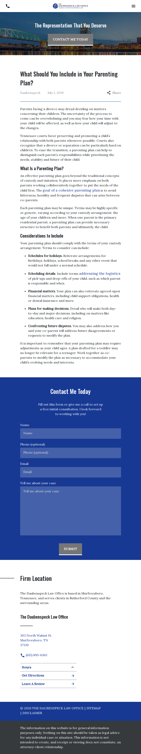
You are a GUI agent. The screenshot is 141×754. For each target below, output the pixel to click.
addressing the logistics (99, 273)
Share (114, 93)
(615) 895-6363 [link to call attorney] (33, 655)
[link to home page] (70, 6)
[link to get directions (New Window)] (48, 639)
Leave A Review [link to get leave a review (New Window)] (48, 683)
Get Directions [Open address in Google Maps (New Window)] (48, 675)
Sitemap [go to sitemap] (94, 708)
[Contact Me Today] (70, 40)
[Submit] (70, 549)
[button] (133, 6)
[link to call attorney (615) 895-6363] (7, 6)
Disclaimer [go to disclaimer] (32, 713)
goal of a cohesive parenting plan (71, 190)
